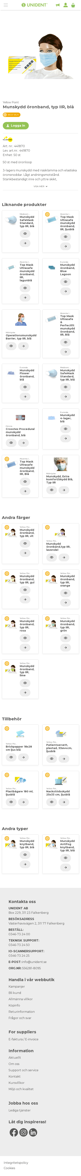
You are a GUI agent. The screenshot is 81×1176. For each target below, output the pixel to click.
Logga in (18, 125)
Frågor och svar (20, 1018)
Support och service (23, 1070)
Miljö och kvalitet (21, 1089)
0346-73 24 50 (19, 945)
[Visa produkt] (25, 243)
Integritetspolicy (16, 1163)
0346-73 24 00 (19, 934)
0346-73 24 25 (19, 955)
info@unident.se (34, 962)
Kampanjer (17, 986)
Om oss (14, 1064)
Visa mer (39, 186)
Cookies (9, 1168)
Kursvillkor (17, 1083)
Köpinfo (14, 1005)
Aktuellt (15, 1057)
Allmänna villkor (21, 999)
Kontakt (15, 1076)
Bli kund (15, 993)
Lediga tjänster (20, 1110)
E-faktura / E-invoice (23, 1039)
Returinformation (22, 1011)
